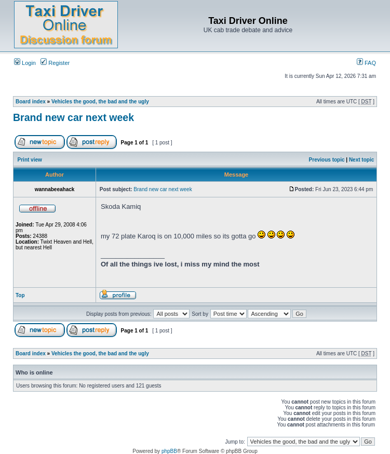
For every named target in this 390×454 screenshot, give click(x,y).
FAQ (366, 63)
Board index (31, 101)
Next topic (361, 160)
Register (55, 63)
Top (20, 295)
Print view (30, 160)
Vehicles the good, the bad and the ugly (100, 101)
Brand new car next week (73, 117)
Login (25, 63)
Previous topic (327, 160)
